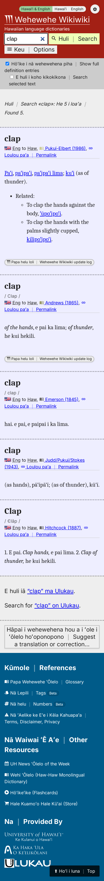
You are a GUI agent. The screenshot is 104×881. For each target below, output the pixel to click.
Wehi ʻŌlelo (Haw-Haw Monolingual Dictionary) (44, 778)
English (77, 9)
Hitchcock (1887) (60, 527)
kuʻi (70, 173)
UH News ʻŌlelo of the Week (37, 764)
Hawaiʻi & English (35, 9)
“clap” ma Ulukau (50, 591)
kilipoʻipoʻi (39, 239)
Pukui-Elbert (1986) (62, 148)
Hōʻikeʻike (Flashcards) (31, 792)
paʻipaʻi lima (48, 173)
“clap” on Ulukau (56, 605)
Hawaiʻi (61, 9)
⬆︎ (74, 871)
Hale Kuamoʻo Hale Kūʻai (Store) (41, 803)
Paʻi (8, 173)
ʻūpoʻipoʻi (50, 213)
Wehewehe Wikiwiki (47, 19)
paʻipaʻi (23, 173)
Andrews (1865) (58, 302)
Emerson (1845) (58, 399)
